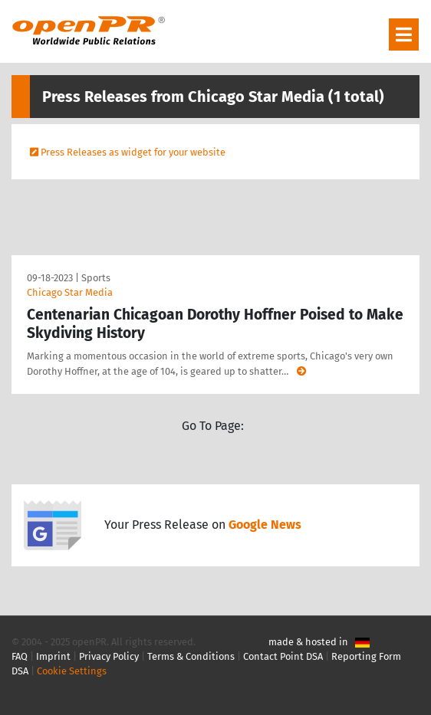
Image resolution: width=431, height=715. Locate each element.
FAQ (20, 656)
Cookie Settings (72, 671)
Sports (95, 278)
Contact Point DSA (283, 656)
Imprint (53, 656)
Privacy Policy (109, 656)
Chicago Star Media (70, 292)
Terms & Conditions (191, 656)
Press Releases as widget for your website (133, 152)
